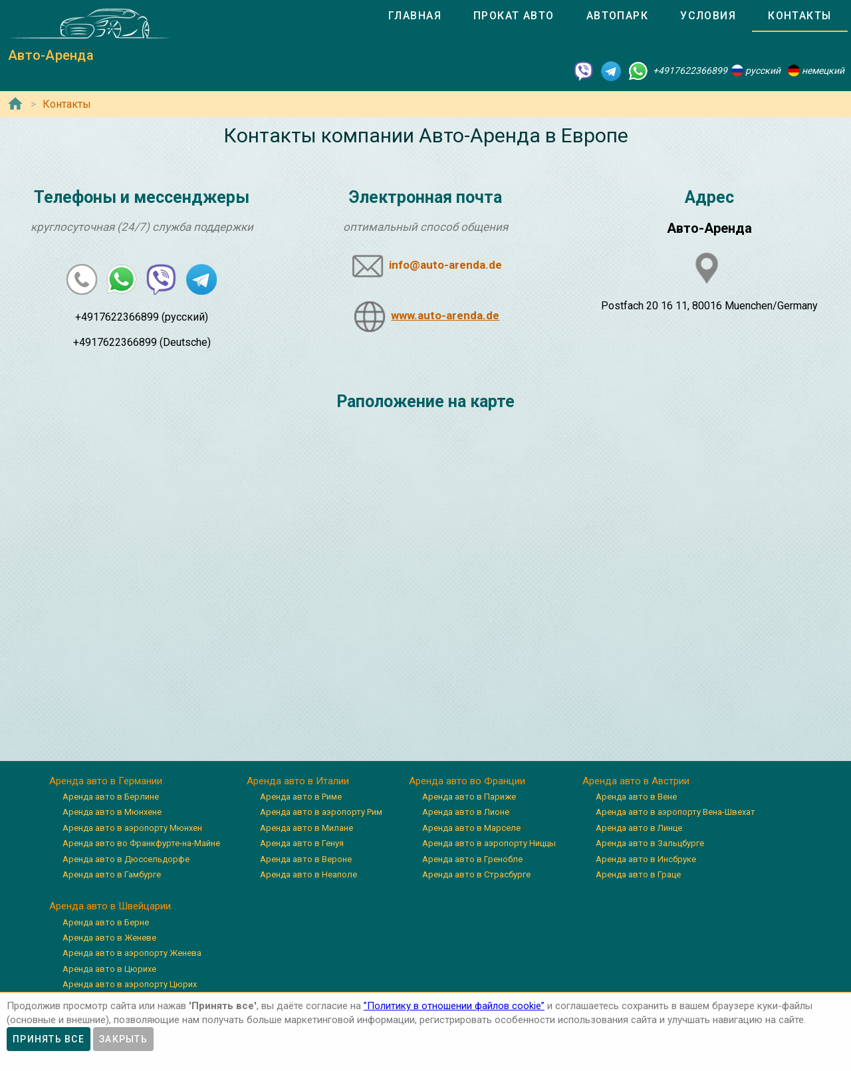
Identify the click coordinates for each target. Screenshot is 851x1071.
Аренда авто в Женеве (109, 938)
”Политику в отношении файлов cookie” (454, 1006)
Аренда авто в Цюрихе (109, 969)
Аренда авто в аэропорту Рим (321, 812)
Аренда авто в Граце (638, 874)
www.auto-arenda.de (445, 315)
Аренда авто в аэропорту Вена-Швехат (675, 812)
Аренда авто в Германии (105, 781)
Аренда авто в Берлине (110, 797)
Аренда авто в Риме (301, 797)
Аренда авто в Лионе (465, 812)
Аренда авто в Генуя (302, 843)
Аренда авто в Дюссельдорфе (125, 859)
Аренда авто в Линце (639, 828)
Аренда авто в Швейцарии (110, 906)
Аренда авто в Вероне (306, 859)
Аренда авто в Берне (105, 922)
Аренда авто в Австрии (635, 781)
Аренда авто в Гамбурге (111, 874)
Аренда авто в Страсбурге (476, 874)
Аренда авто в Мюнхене (112, 812)
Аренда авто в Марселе (471, 828)
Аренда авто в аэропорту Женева (131, 953)
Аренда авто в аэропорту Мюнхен (132, 828)
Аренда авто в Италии (298, 781)
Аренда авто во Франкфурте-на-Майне (141, 843)
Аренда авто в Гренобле (472, 859)
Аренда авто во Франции (467, 781)
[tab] (414, 16)
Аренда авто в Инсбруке (646, 859)
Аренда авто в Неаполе (308, 874)
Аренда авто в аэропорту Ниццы (489, 843)
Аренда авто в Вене (636, 797)
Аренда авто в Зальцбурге (650, 843)
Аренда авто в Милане (306, 828)
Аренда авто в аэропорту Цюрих (129, 984)
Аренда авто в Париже (469, 797)
